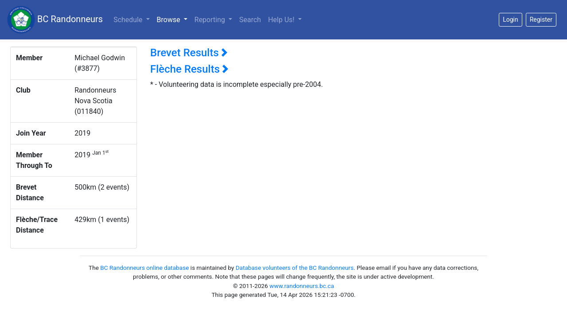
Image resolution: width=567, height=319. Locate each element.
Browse (174, 19)
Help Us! (282, 20)
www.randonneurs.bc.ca (301, 285)
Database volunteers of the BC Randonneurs (294, 267)
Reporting (210, 20)
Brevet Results (189, 53)
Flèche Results (189, 69)
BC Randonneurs (55, 20)
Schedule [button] (128, 20)
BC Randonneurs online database (144, 267)
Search (250, 20)
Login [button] (510, 19)
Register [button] (541, 19)
